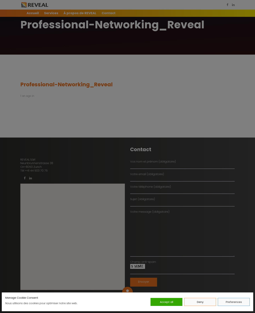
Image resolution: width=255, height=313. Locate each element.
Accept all (166, 302)
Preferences (234, 302)
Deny (200, 302)
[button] (127, 292)
